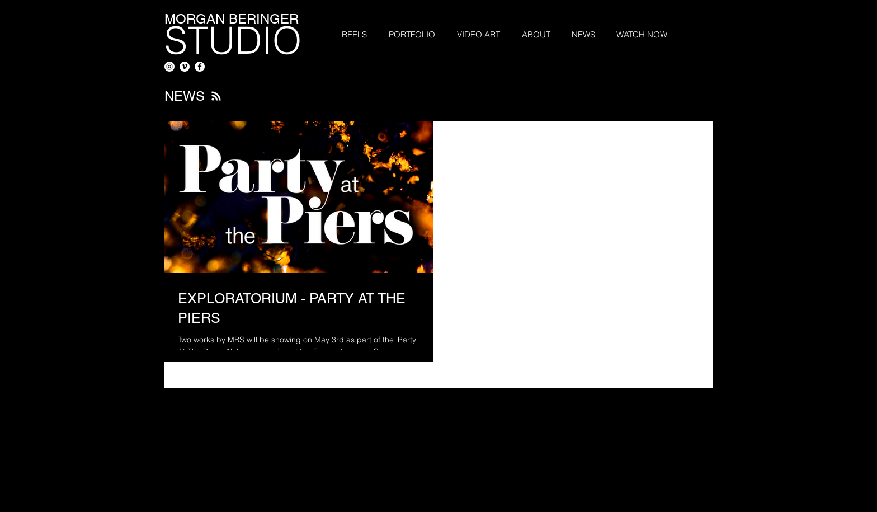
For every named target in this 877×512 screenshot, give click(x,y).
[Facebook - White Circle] (200, 67)
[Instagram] (169, 67)
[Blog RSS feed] (216, 96)
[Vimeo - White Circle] (185, 67)
